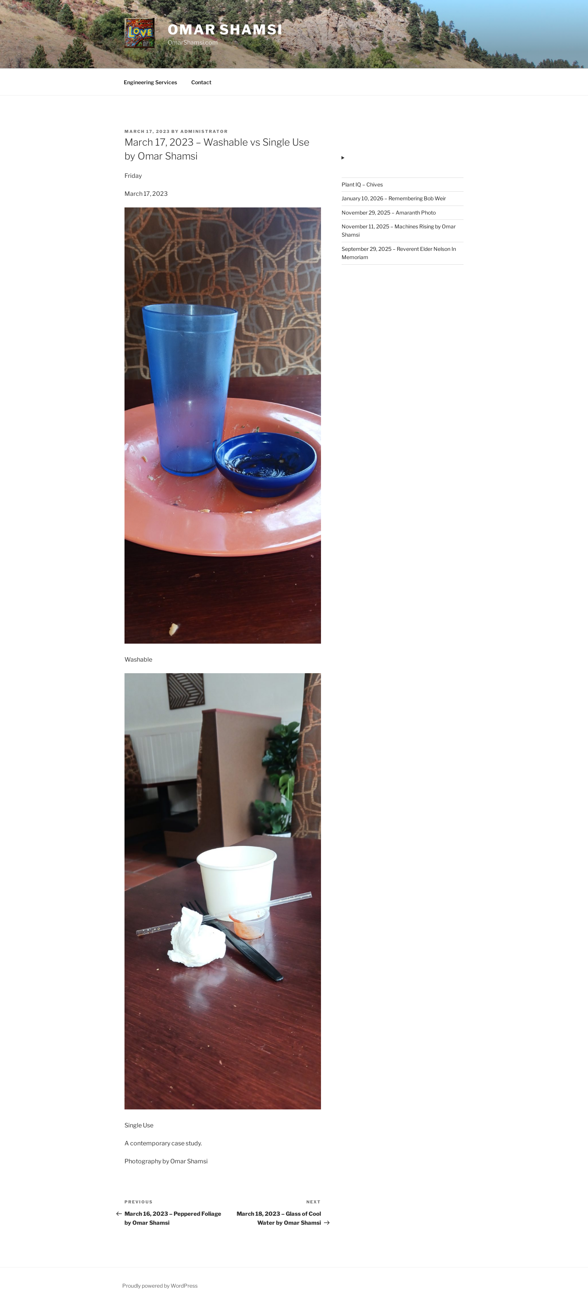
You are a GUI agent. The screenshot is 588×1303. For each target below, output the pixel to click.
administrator (204, 131)
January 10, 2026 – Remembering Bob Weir (394, 198)
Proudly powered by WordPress (160, 1285)
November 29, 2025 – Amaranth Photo (389, 212)
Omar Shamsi (225, 29)
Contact (201, 82)
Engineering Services (150, 82)
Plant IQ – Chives (362, 184)
